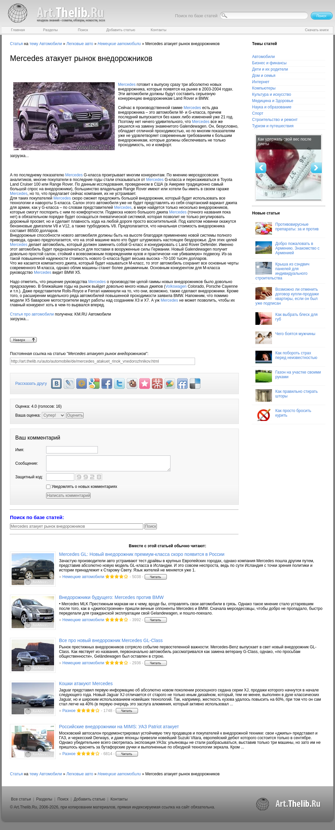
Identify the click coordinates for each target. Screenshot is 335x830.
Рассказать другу (31, 383)
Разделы (44, 799)
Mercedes (127, 84)
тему (34, 43)
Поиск (62, 799)
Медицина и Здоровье (272, 100)
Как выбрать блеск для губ (286, 318)
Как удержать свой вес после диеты (284, 141)
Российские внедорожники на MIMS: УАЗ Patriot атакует (119, 726)
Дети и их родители (270, 69)
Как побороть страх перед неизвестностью (286, 357)
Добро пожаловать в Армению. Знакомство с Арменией (287, 248)
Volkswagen (176, 286)
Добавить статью (89, 799)
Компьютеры (264, 88)
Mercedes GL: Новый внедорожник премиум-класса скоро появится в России (141, 554)
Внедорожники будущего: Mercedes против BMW (111, 597)
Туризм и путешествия (273, 126)
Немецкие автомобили (83, 576)
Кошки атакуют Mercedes (86, 683)
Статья (16, 43)
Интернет (260, 82)
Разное (69, 710)
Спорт (257, 113)
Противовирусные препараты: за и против (287, 228)
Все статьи (21, 799)
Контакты (119, 799)
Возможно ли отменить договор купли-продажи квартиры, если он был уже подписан (287, 296)
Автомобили (50, 43)
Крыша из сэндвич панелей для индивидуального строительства (282, 271)
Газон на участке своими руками (288, 376)
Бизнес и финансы (269, 63)
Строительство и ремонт (275, 119)
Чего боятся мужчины (285, 337)
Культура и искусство (271, 94)
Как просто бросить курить (283, 414)
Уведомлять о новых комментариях (81, 486)
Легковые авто (79, 43)
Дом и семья (263, 75)
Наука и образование (271, 107)
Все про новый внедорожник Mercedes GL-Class (111, 640)
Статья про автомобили (32, 314)
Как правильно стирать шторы (286, 395)
